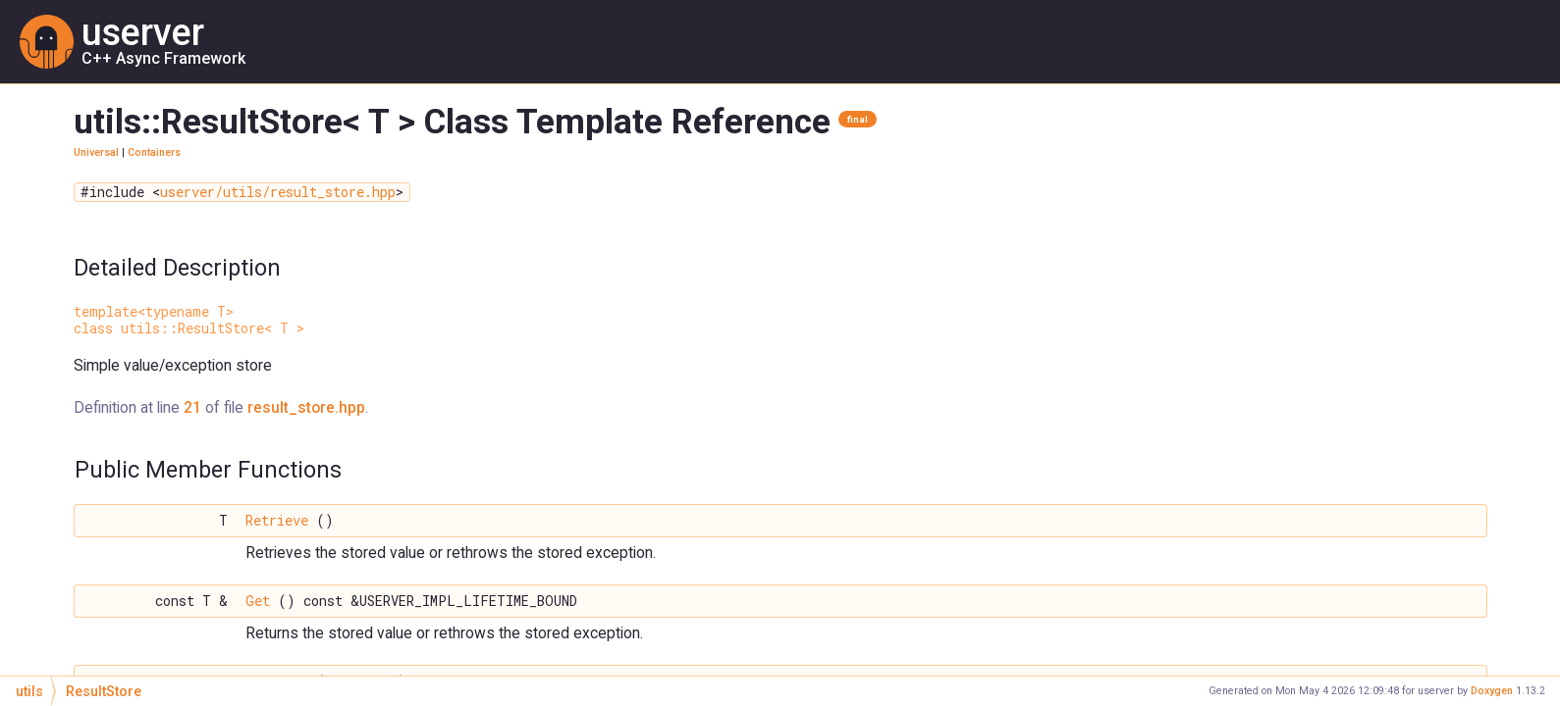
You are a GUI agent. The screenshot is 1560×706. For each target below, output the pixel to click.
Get (257, 601)
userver (142, 32)
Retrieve (276, 521)
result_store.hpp (306, 407)
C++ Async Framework (163, 58)
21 (192, 407)
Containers (154, 152)
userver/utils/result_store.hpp (278, 192)
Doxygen (1492, 690)
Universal (96, 152)
